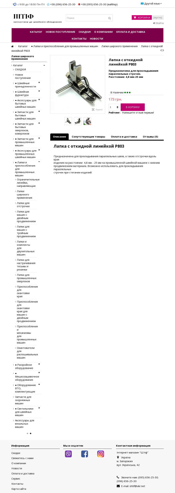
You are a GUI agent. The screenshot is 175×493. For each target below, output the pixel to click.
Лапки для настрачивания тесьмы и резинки (24, 264)
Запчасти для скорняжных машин (23, 400)
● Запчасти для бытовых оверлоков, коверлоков (24, 128)
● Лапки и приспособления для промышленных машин (25, 169)
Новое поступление (23, 76)
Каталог (18, 65)
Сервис (15, 478)
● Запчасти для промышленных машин (25, 142)
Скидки (15, 453)
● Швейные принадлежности (25, 85)
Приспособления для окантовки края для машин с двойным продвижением (24, 311)
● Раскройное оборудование (24, 366)
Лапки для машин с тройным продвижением (24, 231)
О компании (18, 463)
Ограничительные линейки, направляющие (24, 183)
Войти (158, 23)
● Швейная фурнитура (22, 93)
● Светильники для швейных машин (24, 412)
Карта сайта (18, 488)
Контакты (17, 483)
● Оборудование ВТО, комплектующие (25, 388)
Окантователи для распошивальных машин (24, 352)
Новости (16, 468)
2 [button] (30, 433)
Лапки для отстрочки (23, 204)
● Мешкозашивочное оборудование (26, 376)
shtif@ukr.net (137, 486)
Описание (59, 136)
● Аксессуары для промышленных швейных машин (25, 154)
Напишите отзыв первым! (138, 112)
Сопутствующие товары (88, 136)
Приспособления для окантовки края (24, 291)
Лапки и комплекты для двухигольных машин (24, 248)
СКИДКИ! (20, 69)
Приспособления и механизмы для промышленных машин (24, 334)
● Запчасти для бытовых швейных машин (25, 115)
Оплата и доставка (124, 136)
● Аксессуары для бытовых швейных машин (25, 103)
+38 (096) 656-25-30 (62, 4)
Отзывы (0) (150, 136)
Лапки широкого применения (24, 194)
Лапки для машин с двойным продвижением (24, 216)
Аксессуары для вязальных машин (24, 423)
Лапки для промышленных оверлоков (24, 278)
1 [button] (27, 433)
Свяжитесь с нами (22, 458)
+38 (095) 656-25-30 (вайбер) (99, 4)
